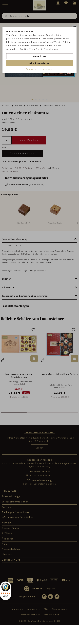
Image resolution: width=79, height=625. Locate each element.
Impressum (47, 69)
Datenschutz (32, 69)
